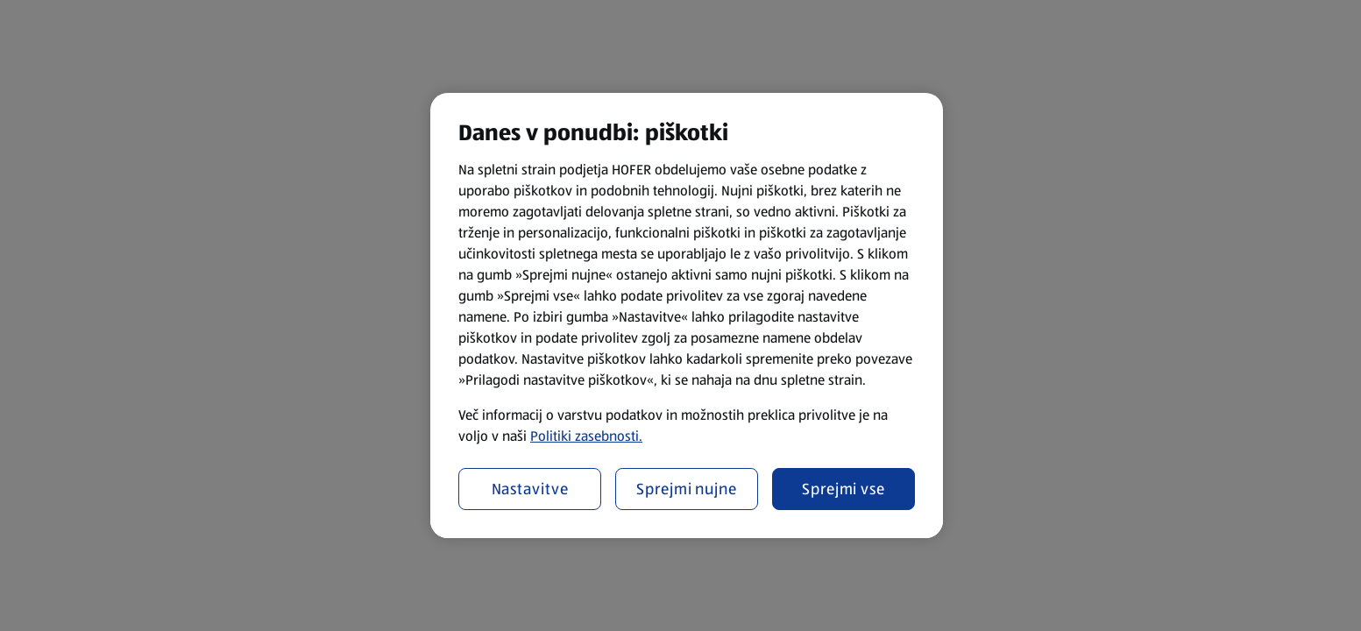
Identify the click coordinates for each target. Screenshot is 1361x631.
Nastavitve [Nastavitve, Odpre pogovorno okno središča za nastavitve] (530, 489)
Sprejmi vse (843, 489)
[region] (686, 315)
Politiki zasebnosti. (586, 436)
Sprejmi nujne (686, 489)
